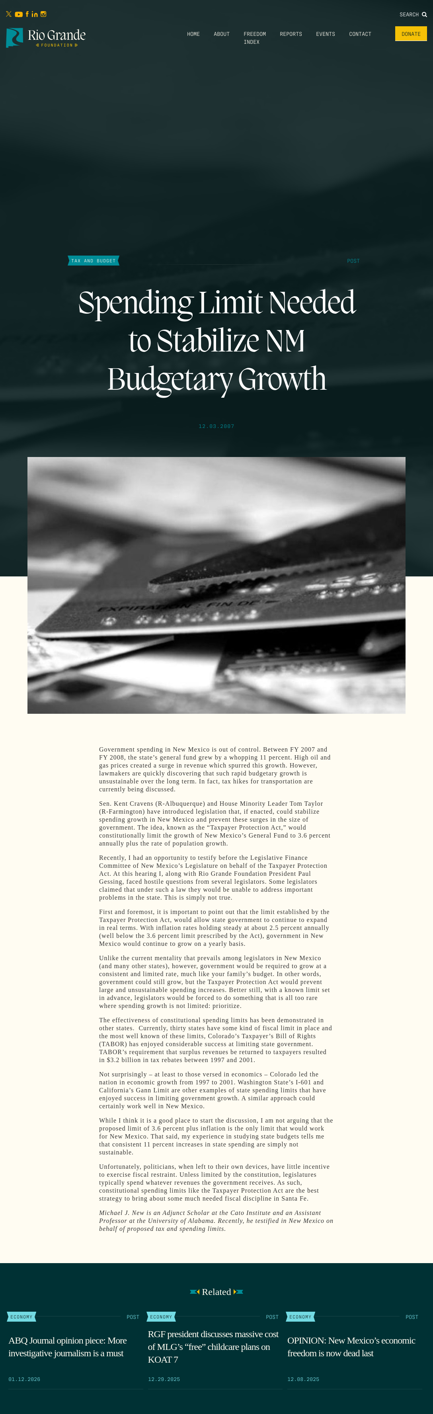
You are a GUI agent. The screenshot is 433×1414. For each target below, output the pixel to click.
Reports (291, 33)
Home (193, 33)
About (222, 33)
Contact (360, 33)
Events (325, 33)
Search (413, 14)
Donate (411, 33)
